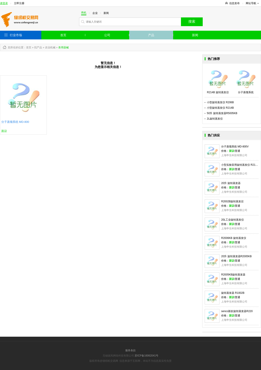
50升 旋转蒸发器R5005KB (222, 113)
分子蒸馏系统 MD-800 (15, 121)
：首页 (27, 47)
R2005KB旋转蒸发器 (233, 274)
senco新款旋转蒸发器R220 (237, 311)
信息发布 (234, 3)
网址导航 (252, 3)
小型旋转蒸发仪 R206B (220, 102)
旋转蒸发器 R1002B (232, 292)
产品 (151, 35)
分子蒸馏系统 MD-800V (235, 146)
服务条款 (130, 350)
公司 (107, 35)
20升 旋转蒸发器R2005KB (236, 256)
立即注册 (19, 3)
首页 (63, 35)
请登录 (4, 3)
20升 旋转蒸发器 (231, 183)
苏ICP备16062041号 (146, 355)
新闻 (195, 35)
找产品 (38, 47)
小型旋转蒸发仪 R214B (220, 107)
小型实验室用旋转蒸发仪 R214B (240, 164)
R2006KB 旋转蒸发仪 (233, 238)
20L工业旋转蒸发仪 (232, 219)
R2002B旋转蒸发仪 (232, 201)
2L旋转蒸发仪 (215, 118)
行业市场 (16, 35)
